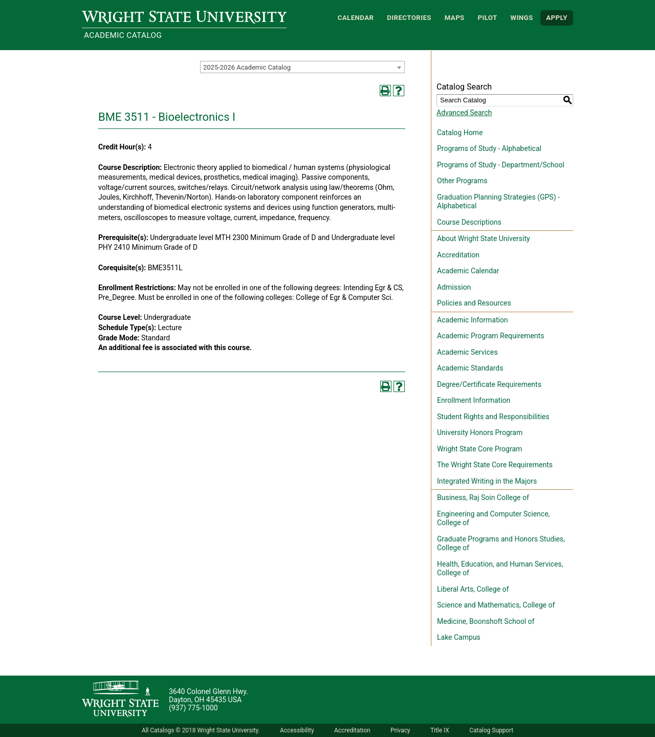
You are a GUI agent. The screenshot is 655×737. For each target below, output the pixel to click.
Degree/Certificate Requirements (489, 384)
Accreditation (458, 255)
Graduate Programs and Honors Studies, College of (501, 543)
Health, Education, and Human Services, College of (500, 568)
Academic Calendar (468, 271)
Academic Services (467, 352)
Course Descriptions (469, 222)
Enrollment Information (473, 400)
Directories (409, 17)
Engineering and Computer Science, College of (493, 518)
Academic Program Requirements (490, 336)
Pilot (487, 17)
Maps (455, 17)
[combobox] (302, 67)
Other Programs (462, 181)
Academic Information (472, 320)
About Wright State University (483, 238)
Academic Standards (470, 368)
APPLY (556, 17)
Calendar (356, 17)
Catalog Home (460, 132)
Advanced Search (464, 113)
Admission (454, 287)
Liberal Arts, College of (473, 589)
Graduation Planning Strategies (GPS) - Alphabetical (498, 201)
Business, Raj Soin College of (483, 497)
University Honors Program (479, 432)
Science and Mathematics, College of (496, 605)
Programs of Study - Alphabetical (489, 148)
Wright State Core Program (479, 449)
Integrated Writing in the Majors (487, 481)
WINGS (521, 17)
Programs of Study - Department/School (500, 165)
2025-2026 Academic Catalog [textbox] (247, 67)
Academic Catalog (123, 35)
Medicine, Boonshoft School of (485, 621)
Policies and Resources (474, 303)
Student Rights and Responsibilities (493, 417)
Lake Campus (459, 637)
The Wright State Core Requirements (495, 465)
